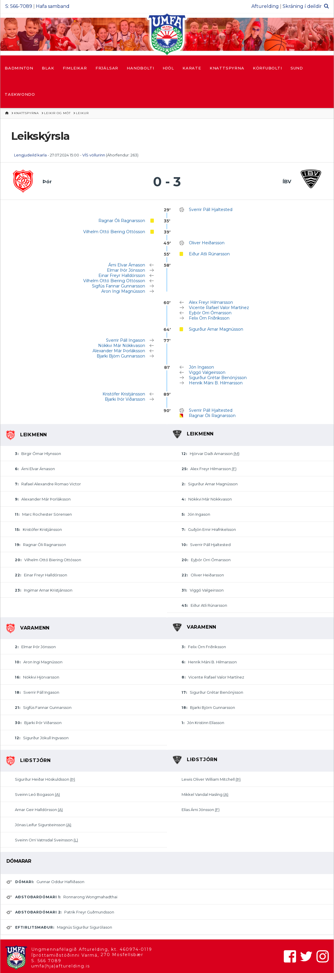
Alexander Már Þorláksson (119, 350)
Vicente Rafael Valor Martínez (219, 307)
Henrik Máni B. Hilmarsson (216, 383)
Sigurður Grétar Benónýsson (218, 377)
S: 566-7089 (18, 6)
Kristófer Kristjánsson (123, 394)
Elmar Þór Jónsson (126, 270)
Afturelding (265, 6)
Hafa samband (52, 6)
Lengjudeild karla (30, 155)
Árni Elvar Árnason (126, 265)
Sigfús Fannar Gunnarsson (118, 286)
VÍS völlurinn (93, 155)
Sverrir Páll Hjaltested (210, 209)
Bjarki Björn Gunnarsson (121, 356)
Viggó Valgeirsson (207, 372)
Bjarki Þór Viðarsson (125, 399)
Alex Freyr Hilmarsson (211, 302)
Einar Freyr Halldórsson (121, 275)
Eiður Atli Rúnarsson (209, 254)
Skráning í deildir (302, 6)
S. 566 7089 (46, 960)
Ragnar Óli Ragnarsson (121, 220)
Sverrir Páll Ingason (125, 340)
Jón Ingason (201, 367)
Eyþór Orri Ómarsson (210, 312)
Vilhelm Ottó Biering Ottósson (114, 231)
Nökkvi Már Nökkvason (121, 345)
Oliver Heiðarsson (207, 242)
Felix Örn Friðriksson (209, 318)
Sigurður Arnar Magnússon (216, 329)
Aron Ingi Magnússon (123, 291)
